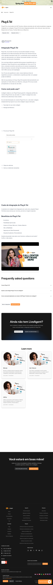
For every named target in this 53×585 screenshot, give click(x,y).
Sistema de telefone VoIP (26, 531)
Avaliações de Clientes (43, 515)
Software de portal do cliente (26, 540)
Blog (9, 526)
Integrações (6, 12)
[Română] (43, 574)
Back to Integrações (6, 304)
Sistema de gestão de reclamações (26, 538)
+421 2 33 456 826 (7, 548)
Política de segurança (35, 580)
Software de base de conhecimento (26, 526)
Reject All (11, 581)
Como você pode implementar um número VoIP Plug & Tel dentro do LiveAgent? (26, 296)
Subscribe (45, 563)
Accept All (5, 581)
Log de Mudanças (26, 517)
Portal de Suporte (26, 510)
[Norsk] (37, 574)
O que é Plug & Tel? (26, 285)
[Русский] (45, 574)
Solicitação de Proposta (26, 520)
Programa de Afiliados (44, 517)
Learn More (7, 42)
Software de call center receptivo (26, 536)
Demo (9, 511)
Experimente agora (18, 331)
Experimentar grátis (15, 304)
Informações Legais (43, 520)
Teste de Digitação (9, 536)
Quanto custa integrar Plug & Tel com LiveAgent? (26, 290)
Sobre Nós (44, 510)
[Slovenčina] (47, 574)
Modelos (9, 533)
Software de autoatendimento (26, 533)
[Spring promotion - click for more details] (26, 2)
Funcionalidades (9, 516)
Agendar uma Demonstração (31, 331)
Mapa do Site (38, 582)
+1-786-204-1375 (7, 553)
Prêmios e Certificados (43, 513)
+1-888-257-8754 (7, 551)
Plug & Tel (12, 12)
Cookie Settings (18, 581)
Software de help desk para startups (26, 543)
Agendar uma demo (34, 468)
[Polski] (39, 574)
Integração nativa (5, 32)
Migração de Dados (26, 513)
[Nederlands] (35, 574)
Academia (9, 531)
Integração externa (15, 32)
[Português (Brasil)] (41, 574)
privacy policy (8, 578)
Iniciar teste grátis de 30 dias (21, 468)
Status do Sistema (26, 515)
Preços (9, 513)
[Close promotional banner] (52, 1)
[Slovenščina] (50, 574)
